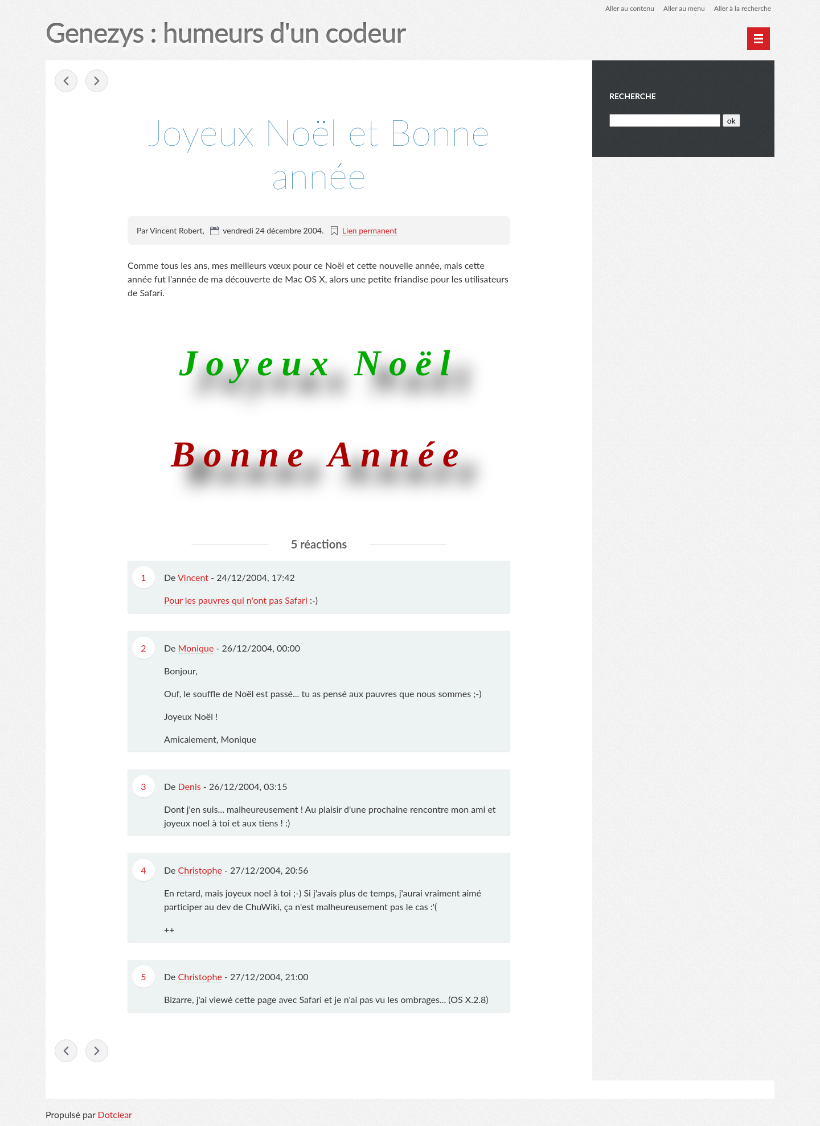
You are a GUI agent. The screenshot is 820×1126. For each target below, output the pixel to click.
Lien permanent (369, 230)
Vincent (193, 577)
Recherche (632, 96)
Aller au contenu (629, 8)
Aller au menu (684, 8)
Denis (189, 786)
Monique (196, 647)
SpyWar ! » (96, 80)
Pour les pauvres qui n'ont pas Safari (236, 600)
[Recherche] (664, 120)
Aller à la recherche (742, 8)
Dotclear (115, 1114)
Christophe (200, 870)
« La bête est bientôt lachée (66, 80)
